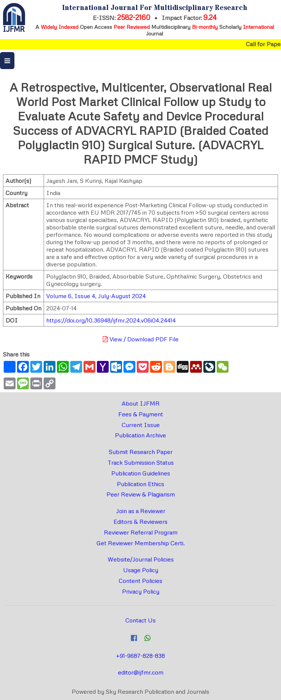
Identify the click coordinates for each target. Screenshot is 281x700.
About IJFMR (141, 403)
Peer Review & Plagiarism (140, 494)
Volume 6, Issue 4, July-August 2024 (96, 296)
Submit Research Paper (141, 451)
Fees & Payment (140, 414)
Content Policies (140, 580)
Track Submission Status (141, 462)
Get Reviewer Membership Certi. (141, 543)
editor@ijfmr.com (140, 672)
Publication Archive (140, 435)
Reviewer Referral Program (140, 532)
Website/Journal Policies (141, 559)
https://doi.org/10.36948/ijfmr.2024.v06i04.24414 (111, 320)
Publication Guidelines (140, 473)
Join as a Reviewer (140, 511)
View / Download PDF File (141, 339)
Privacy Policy (140, 591)
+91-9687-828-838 (140, 655)
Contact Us (140, 620)
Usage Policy (140, 570)
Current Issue (141, 424)
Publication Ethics (140, 484)
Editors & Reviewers (140, 521)
